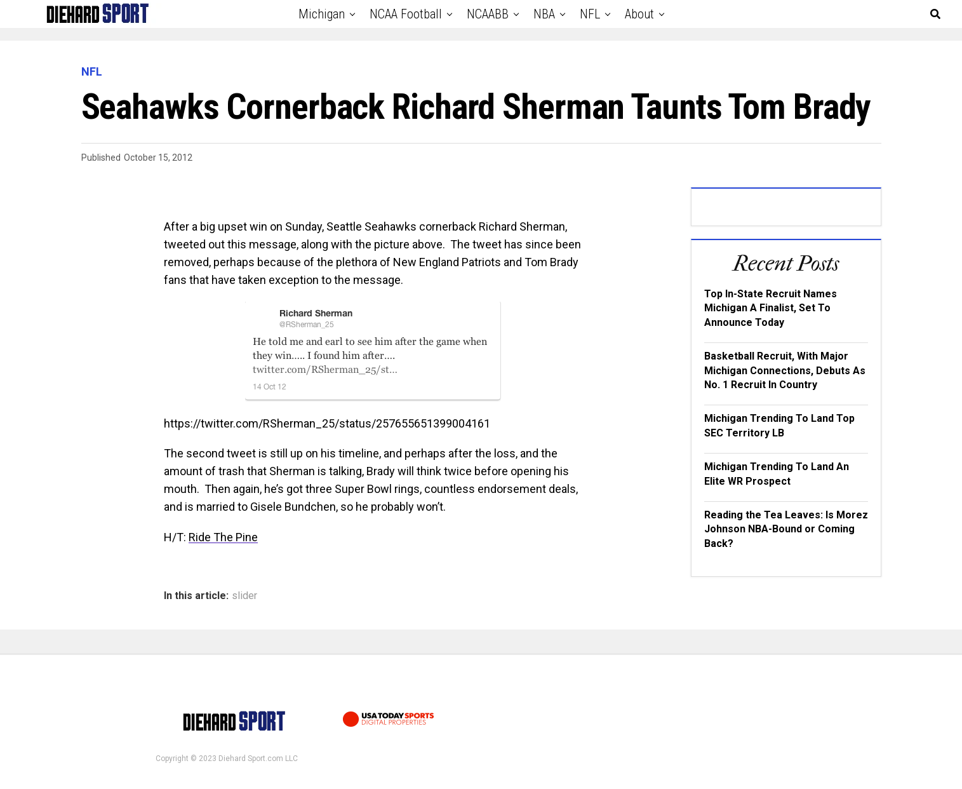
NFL (590, 14)
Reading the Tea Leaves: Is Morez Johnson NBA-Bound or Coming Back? (786, 529)
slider (244, 596)
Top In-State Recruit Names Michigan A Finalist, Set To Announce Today (770, 308)
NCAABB (488, 14)
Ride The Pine (223, 537)
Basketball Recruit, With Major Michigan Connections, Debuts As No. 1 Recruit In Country (784, 370)
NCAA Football (406, 14)
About (639, 14)
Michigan (321, 14)
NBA (544, 14)
